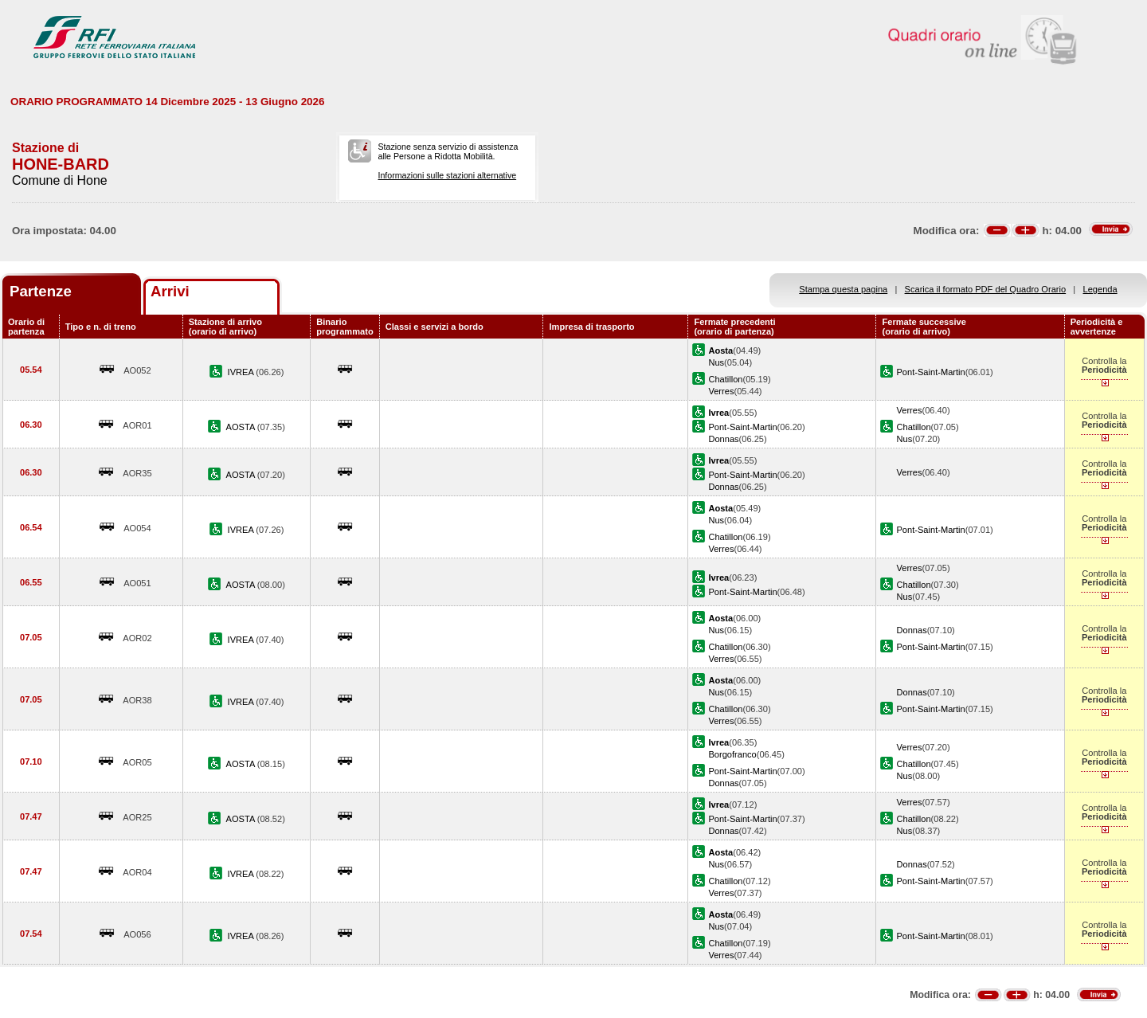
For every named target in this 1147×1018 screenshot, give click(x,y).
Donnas (723, 439)
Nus (716, 362)
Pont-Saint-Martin (930, 372)
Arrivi (170, 291)
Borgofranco (732, 754)
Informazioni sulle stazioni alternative (447, 175)
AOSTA (241, 427)
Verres (721, 391)
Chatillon (725, 379)
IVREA (242, 372)
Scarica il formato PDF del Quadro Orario (986, 289)
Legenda (1100, 289)
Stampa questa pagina (843, 289)
